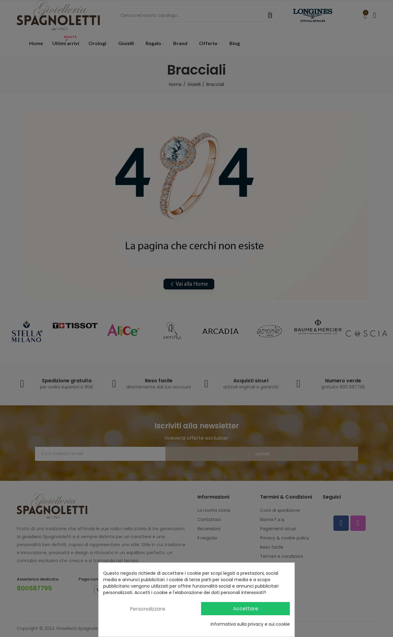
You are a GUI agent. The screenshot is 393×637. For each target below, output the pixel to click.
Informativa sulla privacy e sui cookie (250, 624)
